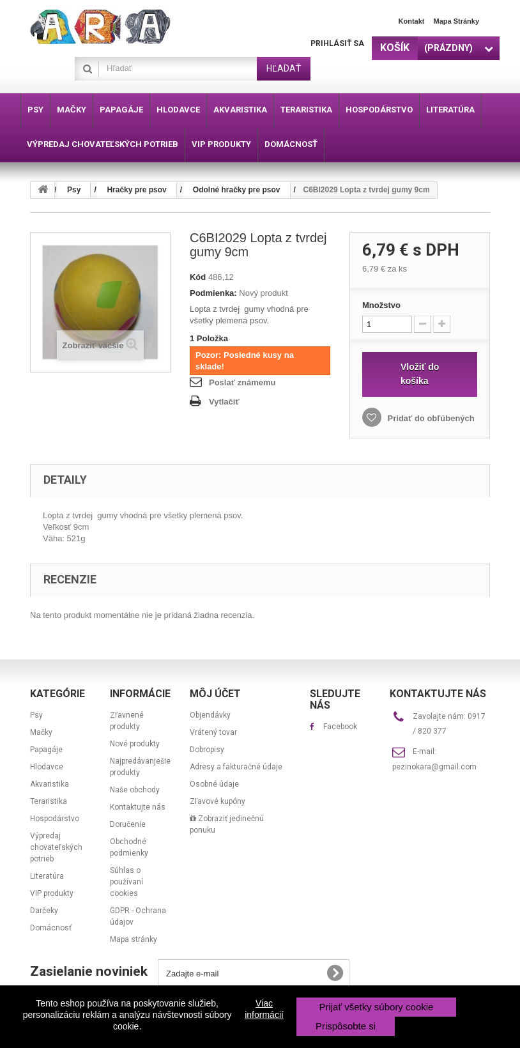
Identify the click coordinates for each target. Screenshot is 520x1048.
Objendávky (210, 715)
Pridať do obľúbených (430, 418)
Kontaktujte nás (137, 807)
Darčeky (44, 910)
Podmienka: (213, 293)
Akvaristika (49, 784)
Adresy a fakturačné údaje (236, 766)
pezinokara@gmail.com (434, 766)
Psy (36, 715)
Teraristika (48, 801)
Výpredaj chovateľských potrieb (56, 847)
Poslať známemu (242, 382)
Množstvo (381, 305)
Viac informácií (264, 1009)
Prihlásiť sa (337, 43)
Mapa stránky (456, 21)
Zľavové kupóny (217, 801)
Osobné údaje (214, 784)
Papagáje (46, 749)
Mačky (41, 732)
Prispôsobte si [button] (346, 1026)
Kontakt (412, 21)
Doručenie (128, 824)
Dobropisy (207, 749)
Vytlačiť (224, 401)
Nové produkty (135, 743)
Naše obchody (135, 789)
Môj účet (215, 694)
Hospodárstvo (54, 818)
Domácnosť (51, 927)
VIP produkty (51, 893)
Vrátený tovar (213, 732)
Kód (198, 277)
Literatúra (47, 876)
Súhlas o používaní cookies (126, 882)
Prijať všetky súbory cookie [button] (376, 1006)
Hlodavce (46, 766)
